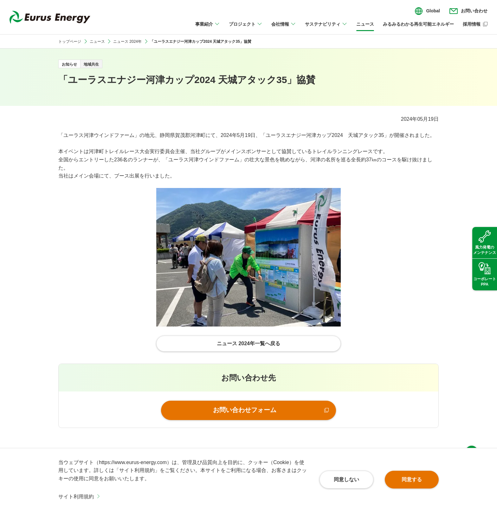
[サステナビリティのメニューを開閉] (326, 28)
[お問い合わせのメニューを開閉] (468, 11)
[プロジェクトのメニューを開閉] (245, 28)
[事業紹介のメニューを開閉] (207, 28)
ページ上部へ (471, 439)
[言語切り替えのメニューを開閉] (427, 11)
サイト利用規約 (76, 496)
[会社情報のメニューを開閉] (283, 28)
